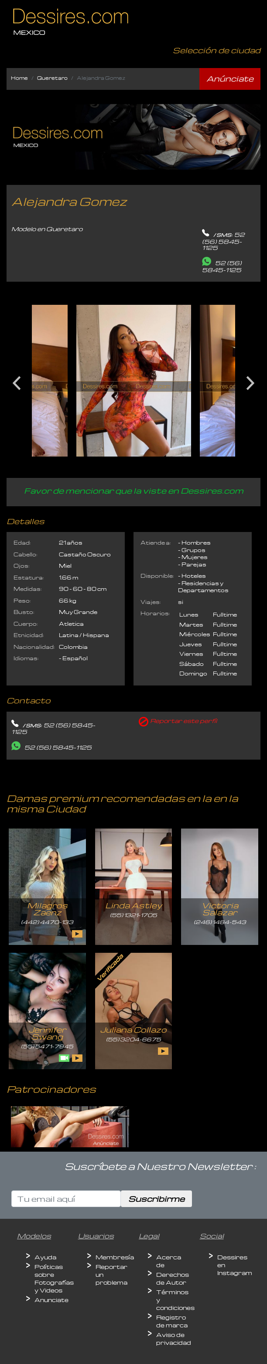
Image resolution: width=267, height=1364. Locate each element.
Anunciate (51, 1299)
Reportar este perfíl (183, 720)
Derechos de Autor (172, 1278)
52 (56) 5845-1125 (223, 241)
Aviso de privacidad (173, 1338)
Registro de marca (172, 1321)
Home (19, 78)
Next (250, 379)
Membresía (115, 1257)
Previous (16, 379)
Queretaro (52, 78)
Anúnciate (229, 78)
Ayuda (45, 1257)
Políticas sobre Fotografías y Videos (54, 1278)
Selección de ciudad (216, 50)
